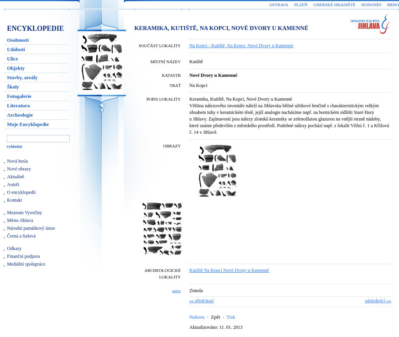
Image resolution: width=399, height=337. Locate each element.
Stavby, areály (22, 77)
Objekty (16, 68)
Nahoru (197, 317)
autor (176, 290)
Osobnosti (18, 40)
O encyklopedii (21, 192)
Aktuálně (15, 176)
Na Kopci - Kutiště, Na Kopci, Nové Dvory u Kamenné (241, 45)
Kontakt (14, 200)
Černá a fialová (21, 236)
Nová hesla (17, 161)
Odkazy (14, 248)
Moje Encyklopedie (28, 124)
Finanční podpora (23, 256)
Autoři (13, 184)
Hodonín (371, 4)
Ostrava (278, 4)
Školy (13, 87)
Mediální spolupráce (26, 264)
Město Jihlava (20, 220)
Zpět (215, 317)
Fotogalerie (19, 96)
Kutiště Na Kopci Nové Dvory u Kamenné (229, 270)
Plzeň (300, 4)
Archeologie (20, 115)
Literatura (18, 105)
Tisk (230, 317)
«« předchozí (201, 300)
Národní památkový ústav (31, 228)
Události (16, 49)
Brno (393, 4)
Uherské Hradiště (334, 4)
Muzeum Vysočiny (24, 212)
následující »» (378, 300)
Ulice (12, 59)
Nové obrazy (19, 169)
